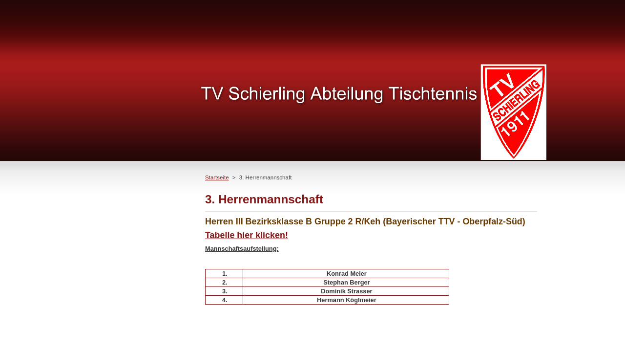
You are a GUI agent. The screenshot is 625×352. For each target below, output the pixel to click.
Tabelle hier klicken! (246, 235)
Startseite (217, 177)
